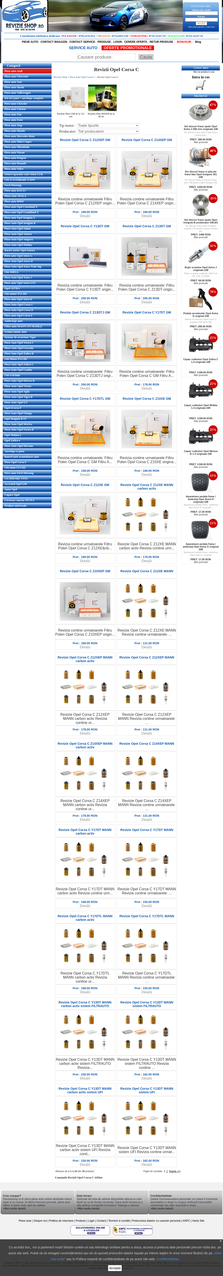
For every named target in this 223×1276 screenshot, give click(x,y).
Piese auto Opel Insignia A (20, 217)
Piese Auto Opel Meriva (18, 424)
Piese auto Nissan (15, 152)
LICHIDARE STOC (16, 478)
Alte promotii (201, 142)
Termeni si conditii (119, 1220)
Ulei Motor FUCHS (16, 359)
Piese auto (25, 1220)
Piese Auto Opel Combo (18, 369)
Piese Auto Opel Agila (17, 391)
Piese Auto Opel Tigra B (19, 397)
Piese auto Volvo (14, 168)
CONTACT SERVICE (82, 41)
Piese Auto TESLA (15, 196)
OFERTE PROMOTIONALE (128, 48)
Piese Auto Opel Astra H (19, 261)
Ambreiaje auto (14, 321)
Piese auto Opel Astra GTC (20, 283)
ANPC (186, 1220)
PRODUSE (104, 41)
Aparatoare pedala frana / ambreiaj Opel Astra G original (200, 553)
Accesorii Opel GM (16, 484)
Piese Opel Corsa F (16, 462)
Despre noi (40, 1220)
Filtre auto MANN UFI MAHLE (23, 326)
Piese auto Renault (15, 163)
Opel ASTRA (12, 288)
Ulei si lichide (12, 375)
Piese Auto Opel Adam (18, 228)
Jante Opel (11, 489)
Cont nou (210, 26)
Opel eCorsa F (13, 407)
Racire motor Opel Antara (20, 250)
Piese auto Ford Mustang (19, 473)
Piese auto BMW (14, 201)
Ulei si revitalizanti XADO (20, 179)
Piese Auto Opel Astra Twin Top (23, 266)
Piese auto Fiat (13, 114)
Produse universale (15, 505)
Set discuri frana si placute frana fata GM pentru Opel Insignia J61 (200, 181)
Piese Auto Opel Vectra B (19, 429)
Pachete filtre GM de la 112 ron (72, 114)
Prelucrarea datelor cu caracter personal (156, 1220)
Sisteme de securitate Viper (20, 337)
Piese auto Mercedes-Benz (20, 136)
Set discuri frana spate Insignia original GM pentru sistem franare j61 (201, 228)
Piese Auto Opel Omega (18, 413)
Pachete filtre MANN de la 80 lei (102, 114)
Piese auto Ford (14, 120)
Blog (197, 41)
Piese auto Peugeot (15, 158)
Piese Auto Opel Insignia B (20, 223)
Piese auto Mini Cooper (18, 141)
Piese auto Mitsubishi (17, 147)
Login (91, 1220)
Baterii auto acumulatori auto (22, 456)
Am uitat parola (196, 26)
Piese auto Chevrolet (16, 76)
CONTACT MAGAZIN (53, 41)
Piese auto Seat (13, 82)
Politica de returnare (61, 1220)
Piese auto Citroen (15, 109)
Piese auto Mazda (15, 130)
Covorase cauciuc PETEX (20, 500)
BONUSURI (183, 41)
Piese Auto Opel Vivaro (18, 386)
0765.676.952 (87, 36)
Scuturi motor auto (16, 331)
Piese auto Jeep (13, 125)
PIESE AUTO (30, 41)
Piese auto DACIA (15, 190)
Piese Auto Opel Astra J (18, 277)
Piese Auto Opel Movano (19, 446)
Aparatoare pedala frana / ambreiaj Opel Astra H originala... (200, 506)
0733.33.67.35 (157, 36)
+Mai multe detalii (14, 1208)
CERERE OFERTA (135, 41)
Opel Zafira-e (12, 440)
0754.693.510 (120, 36)
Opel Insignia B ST (16, 418)
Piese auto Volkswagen (18, 92)
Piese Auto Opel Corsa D (19, 310)
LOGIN (117, 41)
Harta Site (198, 1220)
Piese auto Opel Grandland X (22, 212)
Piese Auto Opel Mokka (18, 245)
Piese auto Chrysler (16, 103)
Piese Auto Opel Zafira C (19, 364)
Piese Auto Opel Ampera (19, 239)
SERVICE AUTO (84, 48)
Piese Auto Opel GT (16, 402)
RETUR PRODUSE (161, 41)
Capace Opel (12, 494)
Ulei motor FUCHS (16, 293)
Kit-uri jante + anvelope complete (24, 98)
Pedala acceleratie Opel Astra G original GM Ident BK (201, 320)
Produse (81, 1220)
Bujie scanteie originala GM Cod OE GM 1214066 (200, 274)
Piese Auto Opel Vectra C (19, 342)
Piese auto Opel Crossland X (21, 206)
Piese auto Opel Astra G (18, 255)
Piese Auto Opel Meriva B (20, 380)
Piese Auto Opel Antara (18, 234)
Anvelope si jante (14, 451)
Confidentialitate (167, 1259)
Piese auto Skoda (14, 87)
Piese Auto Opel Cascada (19, 348)
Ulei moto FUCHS (15, 467)
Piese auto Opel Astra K (18, 299)
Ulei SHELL (12, 272)
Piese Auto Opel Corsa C (19, 304)
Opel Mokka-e (13, 435)
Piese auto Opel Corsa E (19, 315)
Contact (101, 1220)
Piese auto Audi (13, 71)
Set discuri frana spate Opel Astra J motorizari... (201, 133)
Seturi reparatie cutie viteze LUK (24, 174)
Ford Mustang (13, 185)
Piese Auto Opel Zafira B (19, 353)
